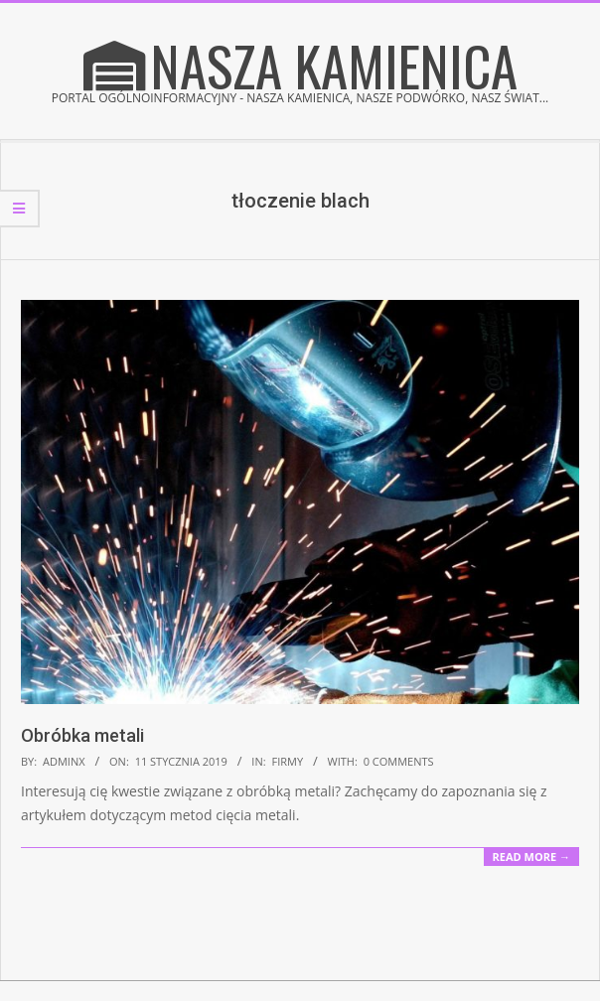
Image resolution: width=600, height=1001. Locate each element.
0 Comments (399, 761)
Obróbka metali (82, 735)
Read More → (531, 856)
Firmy (287, 761)
